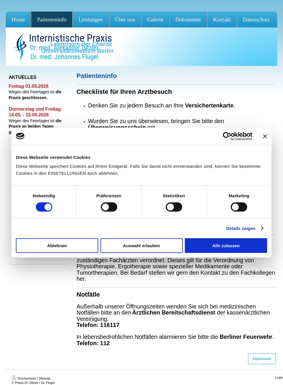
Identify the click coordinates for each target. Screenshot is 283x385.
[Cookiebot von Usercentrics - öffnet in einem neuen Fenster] (227, 136)
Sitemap (44, 378)
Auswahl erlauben (141, 245)
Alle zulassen (226, 245)
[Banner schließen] (265, 136)
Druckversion (24, 378)
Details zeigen (240, 228)
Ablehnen (57, 245)
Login (279, 377)
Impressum (262, 358)
